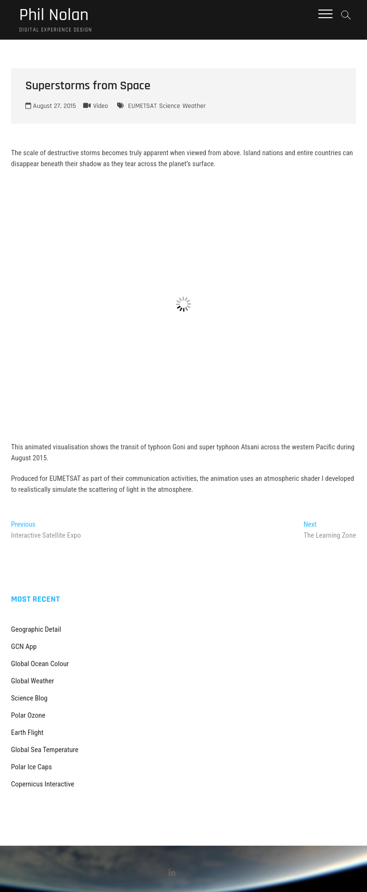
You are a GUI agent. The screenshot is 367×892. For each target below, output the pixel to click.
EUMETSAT (142, 106)
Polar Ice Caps (31, 767)
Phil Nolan (53, 15)
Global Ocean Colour (40, 663)
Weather (194, 106)
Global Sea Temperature (44, 749)
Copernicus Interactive (42, 784)
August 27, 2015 (50, 106)
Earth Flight (27, 732)
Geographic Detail (36, 629)
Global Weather (32, 681)
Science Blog (29, 698)
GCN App (24, 646)
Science (169, 106)
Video (100, 106)
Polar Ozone (28, 715)
